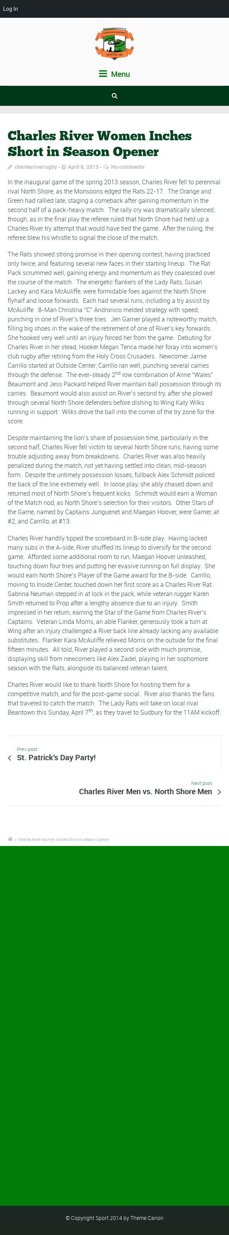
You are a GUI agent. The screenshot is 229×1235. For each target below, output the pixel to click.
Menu (114, 74)
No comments (128, 166)
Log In (10, 9)
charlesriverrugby (36, 166)
